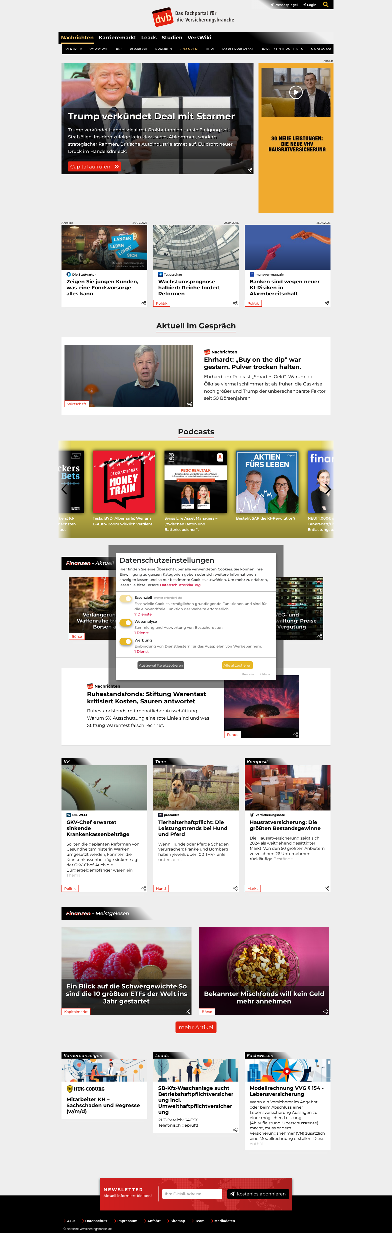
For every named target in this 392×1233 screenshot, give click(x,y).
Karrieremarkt (117, 38)
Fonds (232, 734)
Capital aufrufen (96, 203)
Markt (253, 888)
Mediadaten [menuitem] (223, 1221)
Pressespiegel (284, 5)
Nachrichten (77, 38)
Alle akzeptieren (237, 665)
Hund (161, 888)
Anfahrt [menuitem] (152, 1221)
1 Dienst (141, 633)
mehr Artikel (196, 1027)
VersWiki (199, 38)
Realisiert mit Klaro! (256, 674)
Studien (172, 38)
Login (309, 5)
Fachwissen (260, 1055)
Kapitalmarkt (76, 1011)
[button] (250, 209)
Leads (149, 38)
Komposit (257, 761)
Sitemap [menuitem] (176, 1221)
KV (66, 761)
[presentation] (64, 489)
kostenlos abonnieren (258, 1194)
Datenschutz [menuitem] (95, 1221)
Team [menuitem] (198, 1221)
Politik (162, 303)
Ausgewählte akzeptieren (161, 665)
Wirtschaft (76, 404)
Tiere (160, 761)
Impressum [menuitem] (126, 1221)
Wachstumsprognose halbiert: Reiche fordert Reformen (189, 288)
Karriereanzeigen (83, 1055)
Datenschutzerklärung (180, 585)
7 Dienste (143, 614)
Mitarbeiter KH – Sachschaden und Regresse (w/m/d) (103, 1105)
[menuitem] (281, 5)
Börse (77, 636)
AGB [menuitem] (69, 1221)
